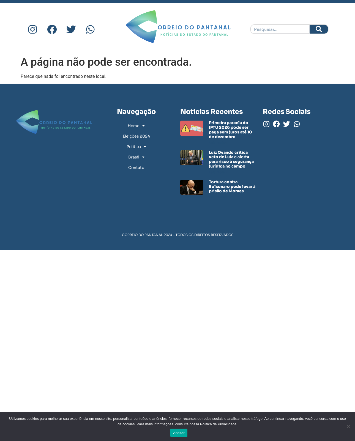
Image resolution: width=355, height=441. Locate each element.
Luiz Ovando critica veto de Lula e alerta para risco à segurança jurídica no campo (231, 159)
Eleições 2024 (136, 136)
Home (136, 125)
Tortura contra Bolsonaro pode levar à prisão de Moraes (232, 186)
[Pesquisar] (319, 29)
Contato (136, 167)
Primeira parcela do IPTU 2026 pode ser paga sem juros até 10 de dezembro (230, 129)
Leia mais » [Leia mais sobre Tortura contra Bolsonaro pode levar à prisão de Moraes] (218, 197)
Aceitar (179, 433)
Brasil (136, 157)
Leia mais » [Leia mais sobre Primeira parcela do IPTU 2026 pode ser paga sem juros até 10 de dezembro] (218, 143)
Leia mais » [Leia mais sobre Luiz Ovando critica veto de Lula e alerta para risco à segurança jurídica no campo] (218, 172)
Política (136, 146)
